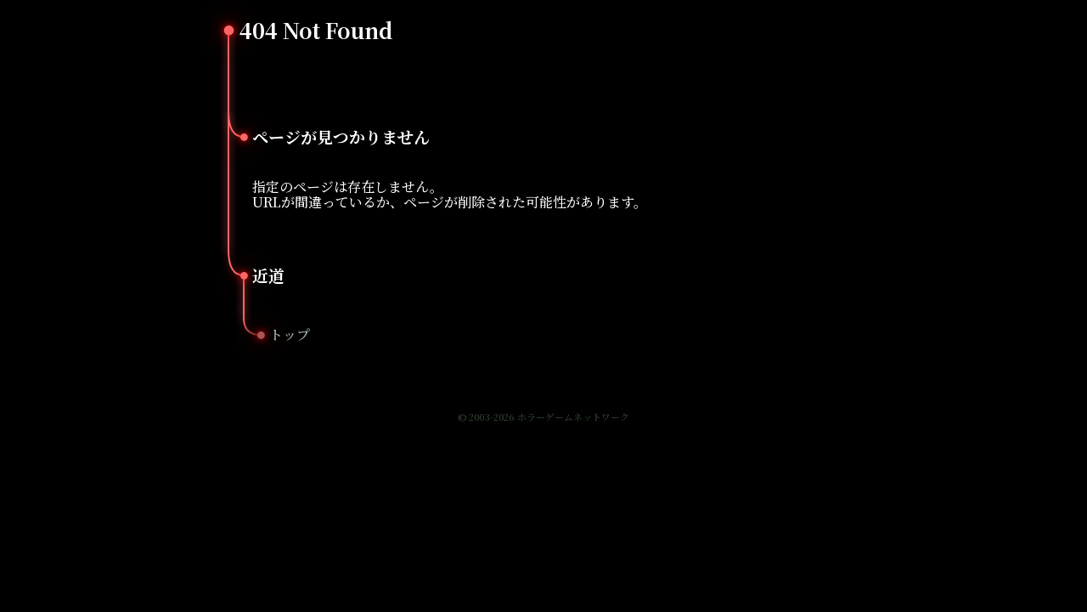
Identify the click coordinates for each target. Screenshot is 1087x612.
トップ (289, 334)
